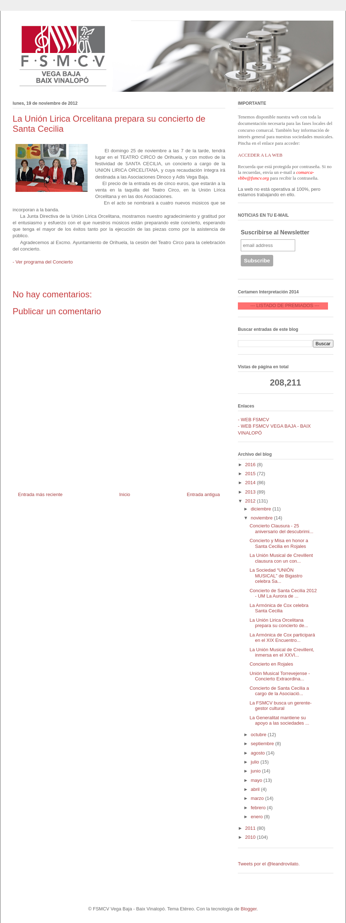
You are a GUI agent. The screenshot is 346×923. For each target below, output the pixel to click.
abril (256, 789)
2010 (251, 837)
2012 (251, 501)
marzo (258, 798)
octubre (259, 734)
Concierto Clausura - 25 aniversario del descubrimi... (281, 528)
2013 (251, 492)
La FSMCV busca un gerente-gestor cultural (280, 705)
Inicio (124, 494)
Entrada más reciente (40, 494)
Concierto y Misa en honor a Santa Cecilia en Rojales (278, 543)
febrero (259, 807)
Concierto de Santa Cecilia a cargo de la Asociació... (279, 691)
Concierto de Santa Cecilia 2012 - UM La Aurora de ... (282, 593)
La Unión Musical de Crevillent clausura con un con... (281, 558)
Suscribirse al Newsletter (275, 232)
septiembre (263, 743)
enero (257, 816)
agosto (258, 753)
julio (256, 762)
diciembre (261, 509)
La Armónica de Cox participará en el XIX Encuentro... (282, 637)
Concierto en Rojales (271, 664)
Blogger (249, 908)
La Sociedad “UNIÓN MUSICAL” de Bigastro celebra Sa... (275, 575)
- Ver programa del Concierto (43, 262)
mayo (257, 780)
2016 (251, 464)
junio (256, 771)
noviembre (262, 518)
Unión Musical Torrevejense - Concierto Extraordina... (279, 676)
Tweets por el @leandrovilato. (269, 863)
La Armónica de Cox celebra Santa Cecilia (278, 608)
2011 (251, 828)
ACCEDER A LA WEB (260, 155)
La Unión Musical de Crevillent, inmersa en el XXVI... (281, 652)
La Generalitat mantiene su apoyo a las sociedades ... (279, 720)
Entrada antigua (203, 494)
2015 (251, 473)
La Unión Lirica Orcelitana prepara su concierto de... (278, 623)
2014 (251, 482)
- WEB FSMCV (253, 419)
